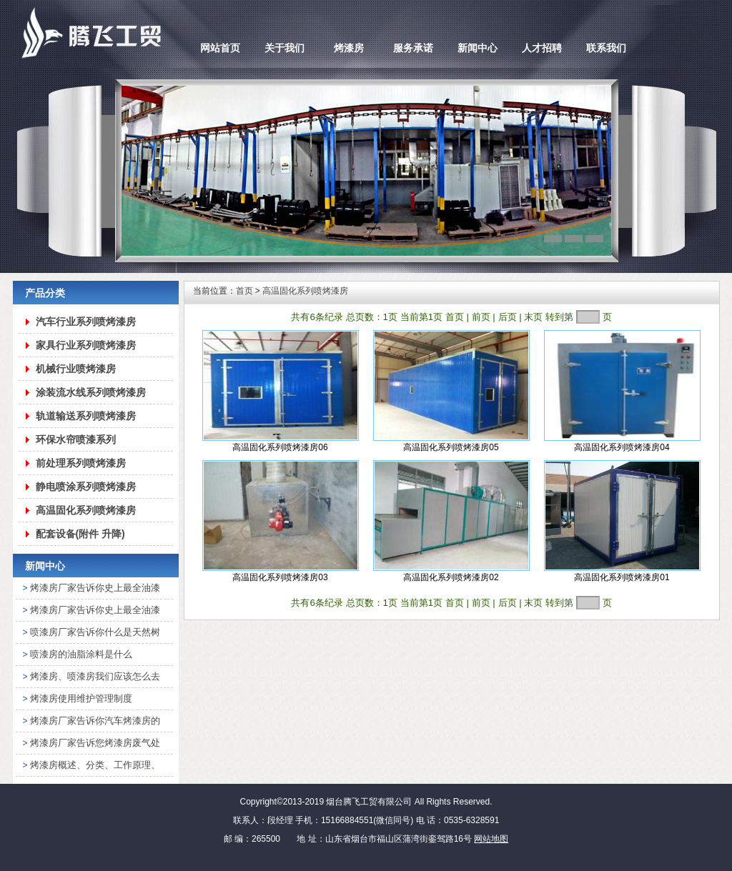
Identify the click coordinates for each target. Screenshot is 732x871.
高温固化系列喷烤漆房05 (450, 447)
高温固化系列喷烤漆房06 (279, 447)
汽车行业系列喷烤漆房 (86, 321)
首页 (244, 291)
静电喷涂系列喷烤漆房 (86, 486)
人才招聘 (542, 48)
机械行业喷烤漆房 (76, 368)
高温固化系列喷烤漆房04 (621, 447)
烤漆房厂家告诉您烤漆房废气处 (95, 742)
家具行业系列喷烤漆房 (86, 345)
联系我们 (606, 48)
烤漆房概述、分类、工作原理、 (95, 765)
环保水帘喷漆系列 (76, 439)
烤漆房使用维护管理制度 (81, 698)
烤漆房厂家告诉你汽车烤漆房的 (95, 720)
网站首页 (220, 48)
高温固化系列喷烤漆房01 (621, 577)
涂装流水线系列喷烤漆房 (91, 392)
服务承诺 (413, 48)
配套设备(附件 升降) (80, 533)
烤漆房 (349, 48)
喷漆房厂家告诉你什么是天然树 (95, 632)
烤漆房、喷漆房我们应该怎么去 (95, 676)
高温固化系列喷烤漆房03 (279, 577)
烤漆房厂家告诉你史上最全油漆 (95, 587)
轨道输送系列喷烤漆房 (86, 416)
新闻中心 (478, 48)
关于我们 (284, 48)
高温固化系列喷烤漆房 (86, 510)
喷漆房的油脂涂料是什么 (81, 654)
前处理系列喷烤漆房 (81, 463)
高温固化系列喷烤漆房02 (450, 577)
